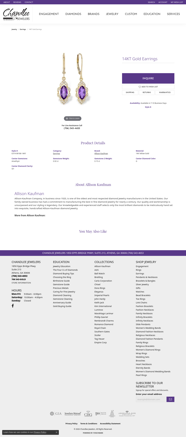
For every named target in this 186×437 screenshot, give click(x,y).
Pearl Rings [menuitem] (141, 375)
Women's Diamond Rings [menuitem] (148, 349)
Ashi (96, 269)
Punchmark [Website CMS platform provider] (98, 433)
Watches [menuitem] (140, 291)
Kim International (103, 306)
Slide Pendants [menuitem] (143, 324)
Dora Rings (99, 288)
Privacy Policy (71, 423)
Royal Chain (100, 328)
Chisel (97, 284)
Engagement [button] (49, 14)
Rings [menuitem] (138, 269)
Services (173, 14)
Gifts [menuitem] (138, 288)
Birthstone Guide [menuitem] (61, 280)
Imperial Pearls (101, 295)
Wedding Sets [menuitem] (142, 357)
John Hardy (99, 299)
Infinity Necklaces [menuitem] (144, 320)
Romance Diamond (103, 324)
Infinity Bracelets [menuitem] (144, 317)
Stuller (97, 335)
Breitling (98, 277)
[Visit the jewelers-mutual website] (73, 413)
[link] (6, 2)
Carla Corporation (103, 280)
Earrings (23, 29)
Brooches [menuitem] (140, 360)
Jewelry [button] (112, 14)
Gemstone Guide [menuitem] (61, 284)
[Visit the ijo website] (100, 413)
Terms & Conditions (88, 423)
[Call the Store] (19, 275)
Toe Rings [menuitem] (140, 299)
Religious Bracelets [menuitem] (145, 346)
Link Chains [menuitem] (141, 302)
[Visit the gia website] (56, 413)
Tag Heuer (99, 338)
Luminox (98, 309)
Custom (131, 14)
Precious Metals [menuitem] (60, 288)
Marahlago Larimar (103, 313)
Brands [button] (93, 14)
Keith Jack (99, 302)
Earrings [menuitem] (140, 273)
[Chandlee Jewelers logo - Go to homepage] (17, 14)
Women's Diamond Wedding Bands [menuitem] (153, 371)
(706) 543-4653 (72, 128)
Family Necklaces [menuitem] (144, 313)
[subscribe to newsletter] (170, 399)
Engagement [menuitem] (142, 266)
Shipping (130, 92)
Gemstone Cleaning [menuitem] (62, 299)
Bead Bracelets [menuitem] (143, 295)
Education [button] (152, 14)
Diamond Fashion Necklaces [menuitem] (149, 331)
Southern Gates (102, 331)
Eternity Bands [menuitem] (143, 367)
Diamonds (73, 14)
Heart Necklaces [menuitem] (144, 364)
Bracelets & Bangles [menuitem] (145, 280)
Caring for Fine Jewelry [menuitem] (64, 291)
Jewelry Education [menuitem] (61, 266)
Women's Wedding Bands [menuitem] (148, 328)
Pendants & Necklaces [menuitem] (147, 277)
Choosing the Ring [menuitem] (62, 277)
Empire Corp (100, 342)
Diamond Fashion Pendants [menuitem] (149, 338)
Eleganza (98, 291)
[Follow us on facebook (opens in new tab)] (13, 306)
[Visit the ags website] (127, 413)
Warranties (165, 92)
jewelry (14, 29)
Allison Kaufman (101, 153)
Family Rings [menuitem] (142, 342)
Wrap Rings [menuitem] (141, 353)
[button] (151, 2)
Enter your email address (149, 394)
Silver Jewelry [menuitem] (142, 284)
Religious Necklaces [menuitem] (145, 335)
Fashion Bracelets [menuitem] (144, 306)
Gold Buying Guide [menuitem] (62, 306)
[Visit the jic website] (112, 413)
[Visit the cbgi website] (88, 413)
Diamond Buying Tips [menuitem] (63, 273)
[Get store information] (21, 283)
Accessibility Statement (110, 423)
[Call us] (19, 279)
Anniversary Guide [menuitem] (62, 302)
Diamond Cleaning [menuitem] (62, 295)
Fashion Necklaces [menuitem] (145, 309)
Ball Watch (99, 273)
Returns (147, 92)
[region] (72, 78)
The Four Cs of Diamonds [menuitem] (65, 269)
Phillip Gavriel (101, 317)
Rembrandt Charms (104, 320)
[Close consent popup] (56, 432)
